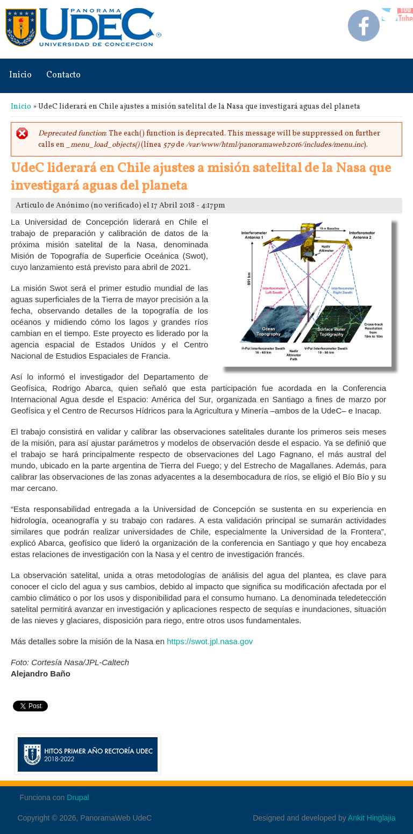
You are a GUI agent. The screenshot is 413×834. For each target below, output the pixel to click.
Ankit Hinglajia (372, 818)
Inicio (20, 75)
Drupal (78, 797)
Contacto (63, 75)
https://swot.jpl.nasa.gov (210, 641)
